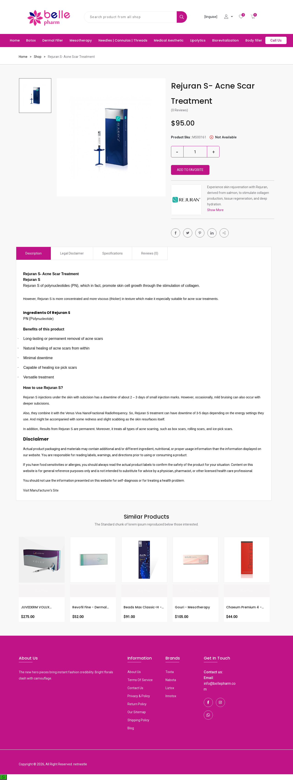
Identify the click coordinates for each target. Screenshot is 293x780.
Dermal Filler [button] (52, 40)
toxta (169, 672)
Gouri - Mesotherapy (192, 607)
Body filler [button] (253, 40)
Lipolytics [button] (198, 40)
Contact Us (135, 688)
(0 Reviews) (179, 110)
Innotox (170, 696)
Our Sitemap (137, 712)
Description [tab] (33, 253)
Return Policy (137, 704)
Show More (215, 210)
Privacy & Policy (139, 696)
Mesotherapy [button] (81, 40)
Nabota (170, 680)
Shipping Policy (138, 720)
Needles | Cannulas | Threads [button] (122, 40)
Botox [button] (31, 40)
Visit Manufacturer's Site (41, 490)
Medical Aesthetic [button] (169, 40)
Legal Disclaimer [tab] (72, 253)
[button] (224, 233)
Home (15, 40)
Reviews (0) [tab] (149, 253)
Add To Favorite (190, 170)
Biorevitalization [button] (225, 40)
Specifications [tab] (112, 253)
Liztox (169, 688)
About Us (134, 672)
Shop (37, 57)
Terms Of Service (140, 680)
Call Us (276, 40)
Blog (131, 728)
